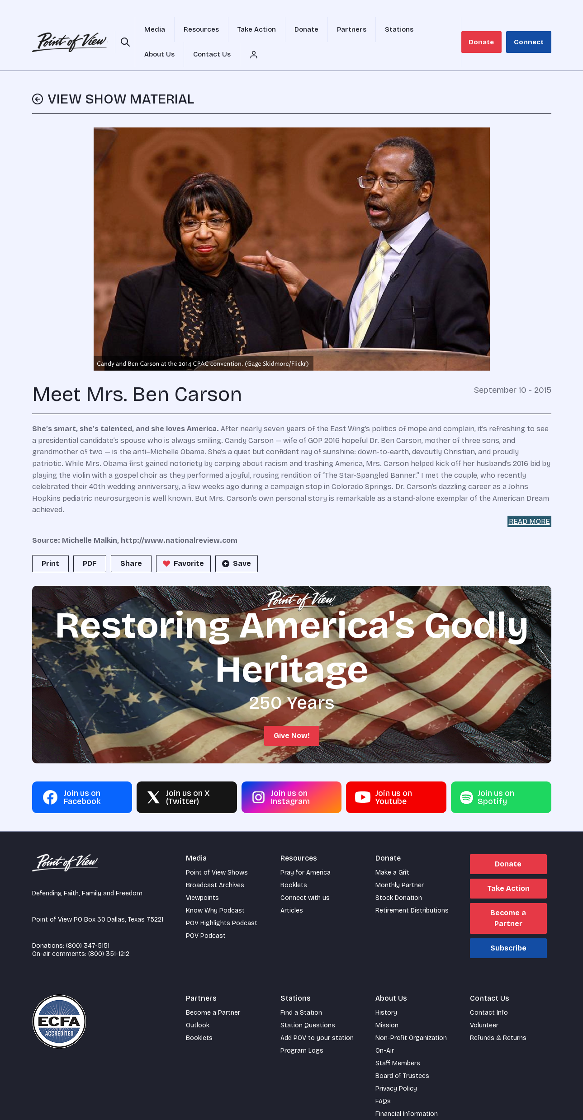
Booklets (293, 864)
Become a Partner (508, 897)
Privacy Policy (396, 1068)
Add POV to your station (317, 1017)
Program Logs (301, 1030)
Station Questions (307, 1004)
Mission (386, 1004)
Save (235, 542)
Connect (532, 31)
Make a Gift (392, 852)
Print (50, 542)
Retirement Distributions (412, 890)
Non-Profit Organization (411, 1017)
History (386, 992)
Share (131, 542)
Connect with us (305, 877)
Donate (492, 31)
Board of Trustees (402, 1055)
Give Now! (292, 715)
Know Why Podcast (215, 890)
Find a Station (301, 992)
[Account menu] (464, 31)
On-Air (384, 1030)
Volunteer (484, 1004)
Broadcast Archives (215, 864)
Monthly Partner (399, 864)
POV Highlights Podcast (221, 902)
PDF (90, 542)
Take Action (508, 867)
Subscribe (508, 927)
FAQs (383, 1080)
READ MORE (529, 500)
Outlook (197, 1004)
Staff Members (397, 1042)
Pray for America (305, 852)
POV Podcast (206, 915)
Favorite (182, 542)
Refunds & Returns (498, 1017)
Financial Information (406, 1093)
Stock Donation (398, 877)
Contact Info (489, 992)
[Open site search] (123, 31)
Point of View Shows (217, 852)
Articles (291, 890)
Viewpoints (202, 877)
